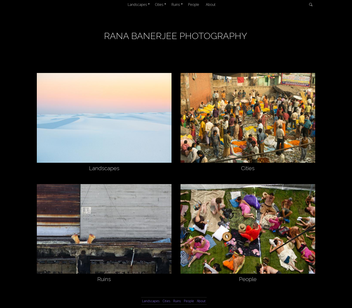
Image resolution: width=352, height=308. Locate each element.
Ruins (175, 4)
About (211, 4)
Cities (159, 4)
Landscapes (137, 4)
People (193, 4)
